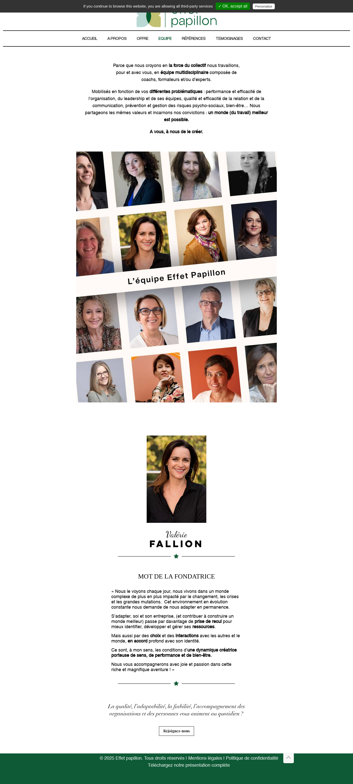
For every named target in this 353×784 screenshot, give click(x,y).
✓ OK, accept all (232, 6)
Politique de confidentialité (252, 758)
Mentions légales (205, 758)
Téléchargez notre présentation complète (189, 765)
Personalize (263, 6)
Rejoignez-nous (176, 731)
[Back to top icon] (288, 758)
